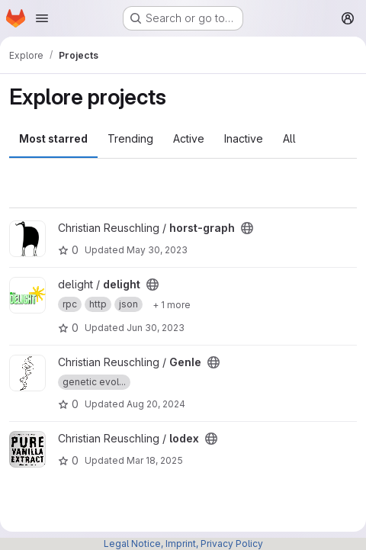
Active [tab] (188, 138)
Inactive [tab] (243, 138)
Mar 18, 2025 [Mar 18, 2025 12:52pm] (155, 460)
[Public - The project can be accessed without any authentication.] (247, 228)
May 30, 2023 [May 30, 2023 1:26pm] (157, 250)
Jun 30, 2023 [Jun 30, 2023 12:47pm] (156, 327)
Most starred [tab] (53, 138)
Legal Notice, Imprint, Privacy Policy (183, 543)
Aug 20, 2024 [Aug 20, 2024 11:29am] (156, 404)
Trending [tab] (130, 138)
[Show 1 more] (171, 304)
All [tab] (289, 138)
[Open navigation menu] (42, 18)
